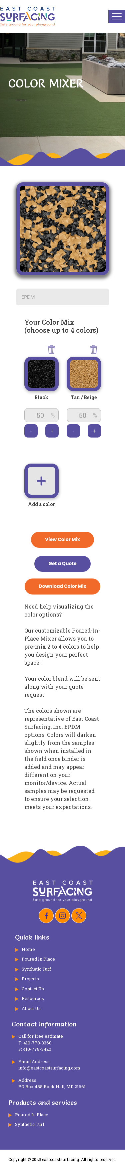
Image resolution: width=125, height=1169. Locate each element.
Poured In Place (38, 959)
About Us (31, 1008)
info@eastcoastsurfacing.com (49, 1068)
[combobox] (62, 297)
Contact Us (33, 989)
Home (28, 949)
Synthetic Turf (36, 969)
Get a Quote (62, 563)
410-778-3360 (37, 1043)
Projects (30, 979)
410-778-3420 (37, 1049)
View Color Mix (62, 539)
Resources (33, 998)
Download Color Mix (62, 586)
